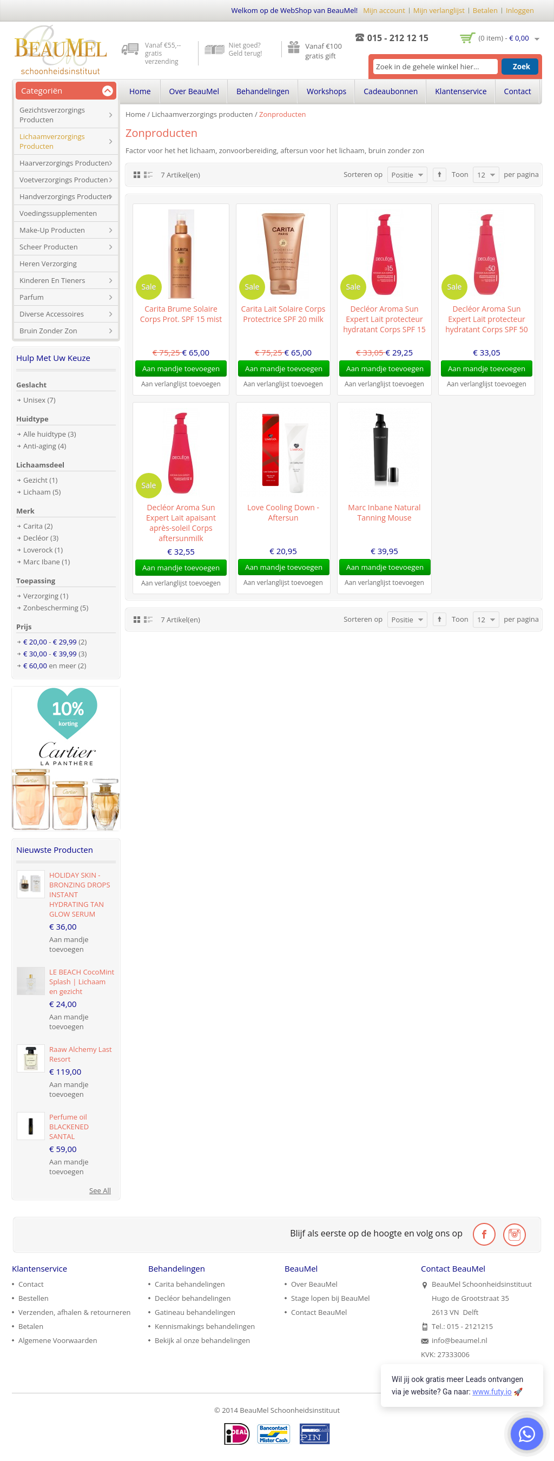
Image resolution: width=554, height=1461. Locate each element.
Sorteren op (363, 174)
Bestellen (33, 1298)
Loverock (38, 550)
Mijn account (384, 10)
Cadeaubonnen (391, 91)
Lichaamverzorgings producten (202, 114)
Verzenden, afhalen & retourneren (74, 1312)
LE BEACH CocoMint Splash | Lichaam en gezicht (81, 981)
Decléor (36, 538)
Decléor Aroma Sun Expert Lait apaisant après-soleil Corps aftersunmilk (181, 522)
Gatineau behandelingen (195, 1312)
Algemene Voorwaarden (57, 1340)
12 (481, 175)
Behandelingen (262, 91)
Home (136, 114)
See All (100, 1190)
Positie (402, 175)
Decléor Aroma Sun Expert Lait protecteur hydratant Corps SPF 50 (486, 319)
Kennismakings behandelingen (205, 1326)
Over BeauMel (194, 91)
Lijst (148, 174)
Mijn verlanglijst (439, 10)
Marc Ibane (41, 562)
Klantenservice (460, 91)
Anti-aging (39, 446)
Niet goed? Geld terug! (245, 49)
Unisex (34, 400)
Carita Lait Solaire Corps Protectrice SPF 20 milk (283, 314)
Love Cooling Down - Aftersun (283, 512)
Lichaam (37, 492)
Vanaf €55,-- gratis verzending (163, 53)
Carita (33, 526)
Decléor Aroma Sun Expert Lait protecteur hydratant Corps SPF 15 (384, 319)
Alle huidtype (44, 434)
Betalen (485, 10)
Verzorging (40, 596)
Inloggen (520, 10)
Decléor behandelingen (193, 1298)
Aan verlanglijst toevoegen (181, 384)
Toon (460, 174)
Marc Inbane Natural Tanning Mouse (384, 512)
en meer (49, 665)
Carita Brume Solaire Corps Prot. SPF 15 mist (181, 314)
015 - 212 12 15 (397, 38)
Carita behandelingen (190, 1284)
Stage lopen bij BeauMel (330, 1298)
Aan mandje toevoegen (69, 944)
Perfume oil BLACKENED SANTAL (69, 1126)
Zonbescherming (50, 608)
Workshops (326, 91)
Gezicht (35, 480)
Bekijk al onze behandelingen (202, 1340)
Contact (517, 91)
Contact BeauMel (319, 1312)
